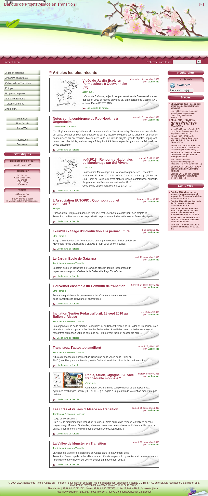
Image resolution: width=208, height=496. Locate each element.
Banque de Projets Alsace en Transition (39, 4)
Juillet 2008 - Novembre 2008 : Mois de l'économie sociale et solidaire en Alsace (185, 220)
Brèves (186, 97)
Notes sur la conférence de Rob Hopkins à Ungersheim (85, 120)
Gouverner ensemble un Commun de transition (89, 286)
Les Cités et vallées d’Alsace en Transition (85, 409)
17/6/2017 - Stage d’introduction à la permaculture (91, 231)
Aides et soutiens (14, 72)
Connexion (22, 144)
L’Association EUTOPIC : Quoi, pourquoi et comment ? (86, 202)
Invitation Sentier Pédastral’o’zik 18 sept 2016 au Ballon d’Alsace (90, 315)
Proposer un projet (15, 93)
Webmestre (153, 81)
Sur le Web (22, 128)
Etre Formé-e (59, 236)
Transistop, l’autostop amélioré (77, 347)
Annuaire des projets (16, 78)
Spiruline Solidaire (15, 98)
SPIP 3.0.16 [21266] (73, 488)
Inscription (22, 139)
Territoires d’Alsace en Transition (69, 263)
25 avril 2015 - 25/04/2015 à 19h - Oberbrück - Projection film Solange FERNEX (186, 155)
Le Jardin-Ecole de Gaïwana (74, 258)
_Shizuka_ (84, 491)
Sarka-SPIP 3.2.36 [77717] (100, 488)
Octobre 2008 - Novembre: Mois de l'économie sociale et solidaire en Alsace (186, 204)
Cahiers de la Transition (64, 126)
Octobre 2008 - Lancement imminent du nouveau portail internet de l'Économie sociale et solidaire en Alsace (186, 195)
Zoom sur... (88, 92)
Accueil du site (13, 62)
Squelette (146, 488)
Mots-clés (22, 118)
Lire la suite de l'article (98, 108)
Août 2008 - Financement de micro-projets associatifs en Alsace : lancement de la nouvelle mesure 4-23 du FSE (185, 212)
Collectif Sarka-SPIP (128, 488)
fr (201, 4)
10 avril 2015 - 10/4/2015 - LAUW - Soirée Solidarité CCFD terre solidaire (187, 169)
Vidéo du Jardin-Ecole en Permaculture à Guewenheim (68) (104, 84)
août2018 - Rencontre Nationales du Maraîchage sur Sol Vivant (107, 161)
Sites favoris (22, 123)
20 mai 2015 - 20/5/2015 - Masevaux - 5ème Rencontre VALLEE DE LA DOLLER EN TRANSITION (184, 139)
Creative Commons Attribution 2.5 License (129, 491)
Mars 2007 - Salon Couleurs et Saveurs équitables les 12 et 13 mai (185, 227)
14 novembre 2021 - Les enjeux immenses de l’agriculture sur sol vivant (185, 106)
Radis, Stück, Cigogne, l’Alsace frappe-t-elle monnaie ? (109, 376)
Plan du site (54, 488)
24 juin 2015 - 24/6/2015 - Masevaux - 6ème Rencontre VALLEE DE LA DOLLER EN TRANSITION (184, 123)
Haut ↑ (156, 488)
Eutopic (56, 208)
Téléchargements (14, 103)
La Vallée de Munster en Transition (79, 443)
